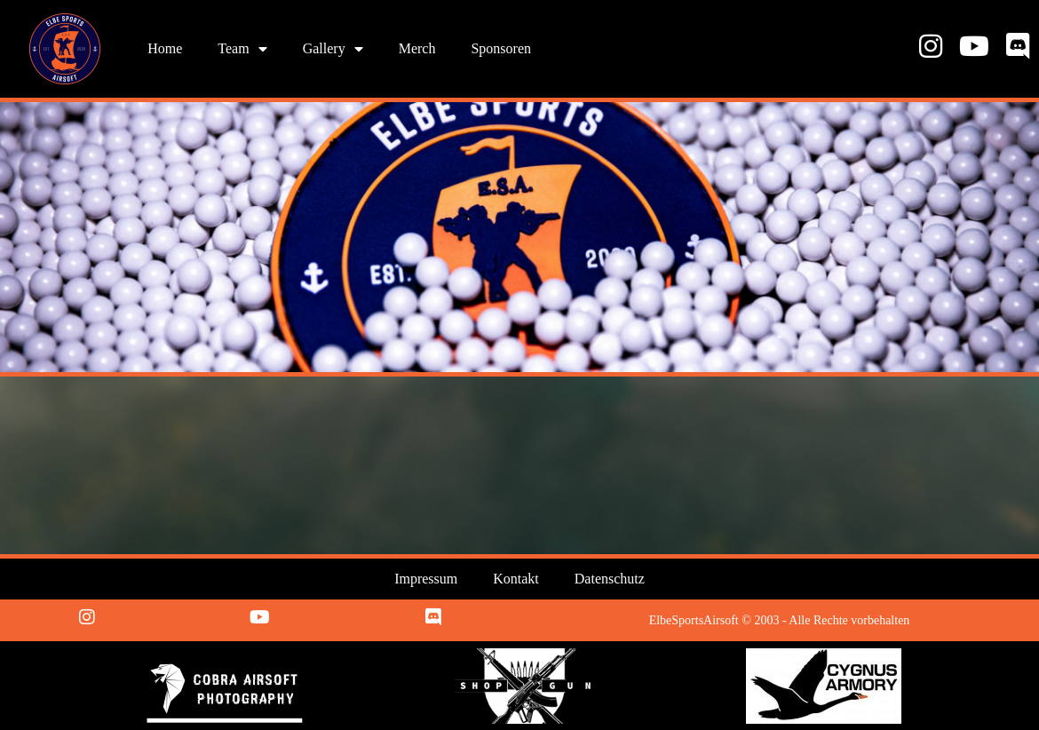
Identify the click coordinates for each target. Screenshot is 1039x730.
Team (242, 49)
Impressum (425, 578)
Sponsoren (501, 48)
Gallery (333, 49)
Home (164, 48)
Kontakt (516, 578)
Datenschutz (610, 578)
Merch (417, 48)
